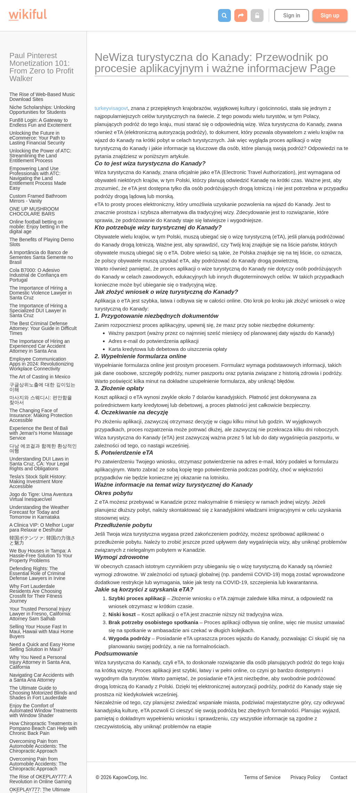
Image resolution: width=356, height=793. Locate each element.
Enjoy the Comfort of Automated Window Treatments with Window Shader (43, 710)
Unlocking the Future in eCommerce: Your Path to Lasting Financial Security (37, 138)
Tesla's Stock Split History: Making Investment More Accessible (38, 481)
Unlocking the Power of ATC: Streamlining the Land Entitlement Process (41, 155)
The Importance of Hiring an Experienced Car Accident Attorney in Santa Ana (40, 346)
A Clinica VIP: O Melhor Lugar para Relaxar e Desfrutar (42, 527)
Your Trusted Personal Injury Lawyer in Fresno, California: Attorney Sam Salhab (40, 613)
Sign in (291, 15)
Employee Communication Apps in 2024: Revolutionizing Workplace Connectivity (42, 363)
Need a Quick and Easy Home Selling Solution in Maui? (42, 647)
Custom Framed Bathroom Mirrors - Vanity (38, 198)
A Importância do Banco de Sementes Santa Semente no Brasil (41, 257)
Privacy (305, 777)
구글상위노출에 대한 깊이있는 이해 (43, 387)
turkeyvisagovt (111, 108)
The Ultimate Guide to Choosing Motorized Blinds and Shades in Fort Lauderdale (43, 692)
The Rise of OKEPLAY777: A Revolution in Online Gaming (41, 779)
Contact (338, 777)
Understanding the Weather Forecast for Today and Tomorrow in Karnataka (39, 512)
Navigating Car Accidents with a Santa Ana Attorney (42, 677)
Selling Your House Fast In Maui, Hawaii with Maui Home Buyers (42, 631)
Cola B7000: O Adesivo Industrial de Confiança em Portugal (38, 275)
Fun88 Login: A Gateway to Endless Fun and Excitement (40, 122)
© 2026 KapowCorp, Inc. (122, 777)
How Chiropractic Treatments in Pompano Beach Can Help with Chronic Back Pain (43, 728)
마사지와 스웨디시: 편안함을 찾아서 (41, 400)
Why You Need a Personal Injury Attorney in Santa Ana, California (40, 662)
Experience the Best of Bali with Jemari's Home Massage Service (41, 433)
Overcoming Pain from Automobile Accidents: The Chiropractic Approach (38, 746)
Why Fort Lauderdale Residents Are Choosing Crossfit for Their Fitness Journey (36, 593)
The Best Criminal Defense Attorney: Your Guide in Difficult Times (43, 328)
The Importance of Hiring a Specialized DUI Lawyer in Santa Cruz (38, 310)
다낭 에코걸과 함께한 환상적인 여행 (43, 448)
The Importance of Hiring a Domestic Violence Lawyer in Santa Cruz (41, 292)
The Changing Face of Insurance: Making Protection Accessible (41, 415)
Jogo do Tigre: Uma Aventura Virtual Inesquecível (41, 497)
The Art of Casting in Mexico (39, 376)
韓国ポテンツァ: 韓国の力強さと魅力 (42, 540)
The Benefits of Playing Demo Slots (42, 242)
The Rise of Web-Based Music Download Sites (42, 97)
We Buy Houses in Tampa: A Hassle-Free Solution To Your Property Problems (41, 555)
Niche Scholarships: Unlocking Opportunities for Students (42, 109)
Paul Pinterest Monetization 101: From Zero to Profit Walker (42, 67)
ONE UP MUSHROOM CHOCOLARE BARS (34, 211)
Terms (262, 777)
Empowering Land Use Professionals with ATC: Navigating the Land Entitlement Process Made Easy (38, 178)
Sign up (330, 15)
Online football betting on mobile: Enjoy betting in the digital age (39, 226)
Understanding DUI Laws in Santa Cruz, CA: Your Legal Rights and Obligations (39, 463)
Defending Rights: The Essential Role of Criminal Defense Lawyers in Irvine (37, 573)
